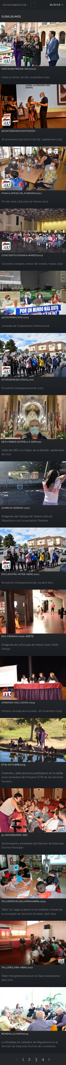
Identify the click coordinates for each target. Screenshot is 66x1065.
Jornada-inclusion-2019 (18, 702)
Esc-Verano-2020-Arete (17, 636)
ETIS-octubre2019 (13, 764)
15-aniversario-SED (14, 835)
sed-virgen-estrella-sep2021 (21, 442)
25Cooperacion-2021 (15, 317)
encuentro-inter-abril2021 (20, 574)
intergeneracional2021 (17, 379)
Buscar (55, 5)
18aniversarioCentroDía (18, 131)
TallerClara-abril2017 (17, 967)
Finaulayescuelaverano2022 (21, 193)
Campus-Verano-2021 (15, 508)
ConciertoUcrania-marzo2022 (22, 255)
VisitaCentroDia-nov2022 (18, 69)
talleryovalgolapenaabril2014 (23, 901)
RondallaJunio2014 (14, 1034)
